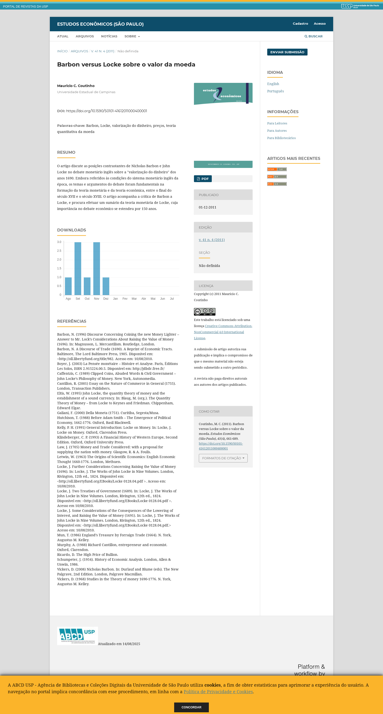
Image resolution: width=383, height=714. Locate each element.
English (273, 83)
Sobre (131, 36)
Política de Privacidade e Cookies (218, 691)
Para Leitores (277, 123)
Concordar (192, 707)
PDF (205, 179)
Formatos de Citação (221, 458)
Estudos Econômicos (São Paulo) (100, 24)
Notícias (109, 36)
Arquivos (85, 36)
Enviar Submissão (287, 52)
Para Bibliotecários (281, 138)
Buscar (314, 36)
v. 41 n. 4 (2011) (102, 51)
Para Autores (277, 130)
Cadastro (300, 23)
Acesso (320, 23)
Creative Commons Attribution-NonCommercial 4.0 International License (223, 332)
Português (275, 91)
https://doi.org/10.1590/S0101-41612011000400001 (106, 111)
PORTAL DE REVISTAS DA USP (25, 6)
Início (62, 51)
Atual (62, 36)
